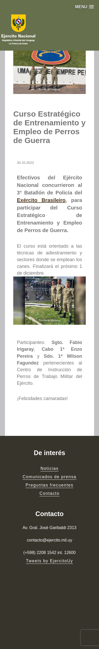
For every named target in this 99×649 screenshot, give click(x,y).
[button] (84, 7)
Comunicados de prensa (49, 477)
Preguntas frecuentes (49, 485)
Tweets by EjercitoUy (49, 561)
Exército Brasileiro (41, 200)
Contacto (49, 493)
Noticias (50, 468)
